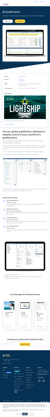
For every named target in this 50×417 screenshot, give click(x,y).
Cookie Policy (29, 400)
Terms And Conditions (18, 400)
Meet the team (6, 374)
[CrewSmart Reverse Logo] (6, 355)
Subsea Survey (30, 372)
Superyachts (29, 387)
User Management (19, 376)
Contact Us (41, 1)
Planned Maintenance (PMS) (18, 390)
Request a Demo (25, 344)
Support (35, 1)
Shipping (28, 379)
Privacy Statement (6, 400)
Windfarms (29, 374)
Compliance (21, 79)
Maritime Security (30, 384)
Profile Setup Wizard (19, 373)
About (4, 369)
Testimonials (5, 377)
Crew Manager (18, 378)
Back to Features (9, 124)
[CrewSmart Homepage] (6, 4)
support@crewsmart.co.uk (43, 374)
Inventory (17, 386)
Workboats (29, 369)
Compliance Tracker (19, 383)
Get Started (20, 21)
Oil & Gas (28, 377)
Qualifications (21, 80)
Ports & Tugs (29, 382)
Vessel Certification (18, 381)
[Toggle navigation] (46, 4)
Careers (7, 372)
